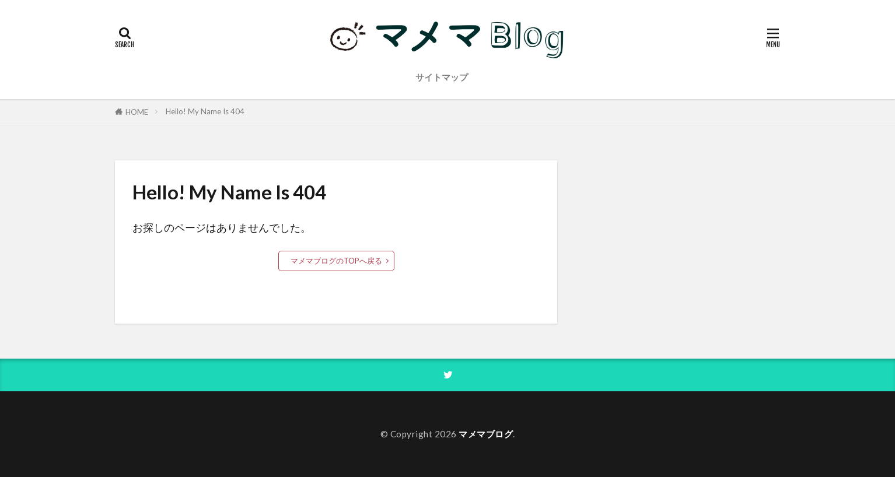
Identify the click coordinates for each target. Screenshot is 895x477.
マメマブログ (486, 434)
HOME (136, 112)
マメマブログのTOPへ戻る (336, 260)
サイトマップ (441, 77)
